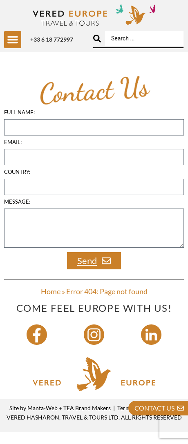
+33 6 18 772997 (51, 39)
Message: (17, 214)
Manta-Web (42, 420)
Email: (13, 155)
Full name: (19, 125)
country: (17, 184)
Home (50, 303)
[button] (12, 39)
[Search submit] (97, 38)
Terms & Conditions (142, 420)
